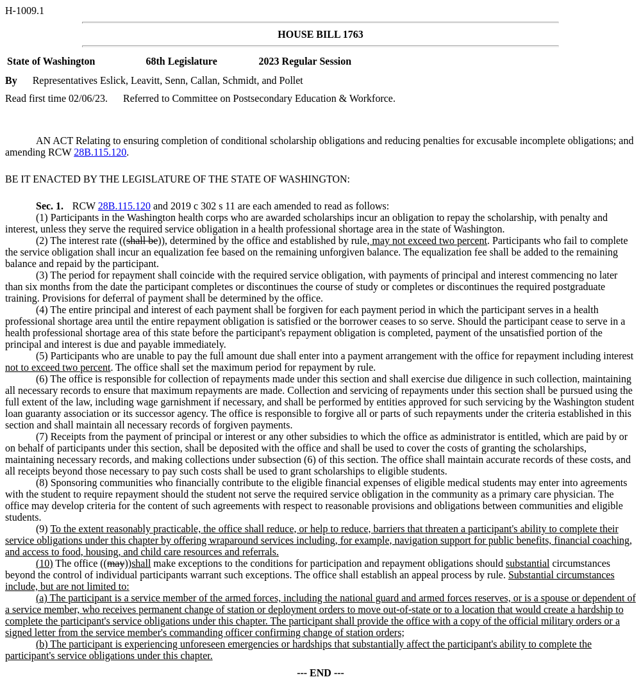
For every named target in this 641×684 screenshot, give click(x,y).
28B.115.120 (100, 152)
